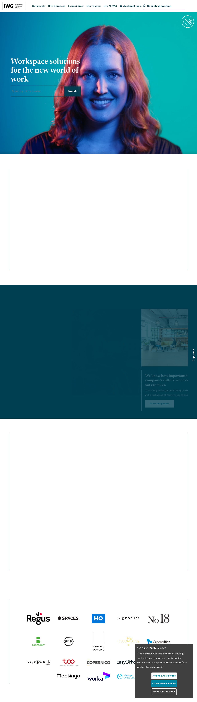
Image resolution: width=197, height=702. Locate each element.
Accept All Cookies (164, 675)
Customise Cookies (164, 683)
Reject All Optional (164, 691)
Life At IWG (110, 6)
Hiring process (56, 6)
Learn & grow (76, 6)
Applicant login (131, 6)
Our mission (94, 6)
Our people (38, 6)
